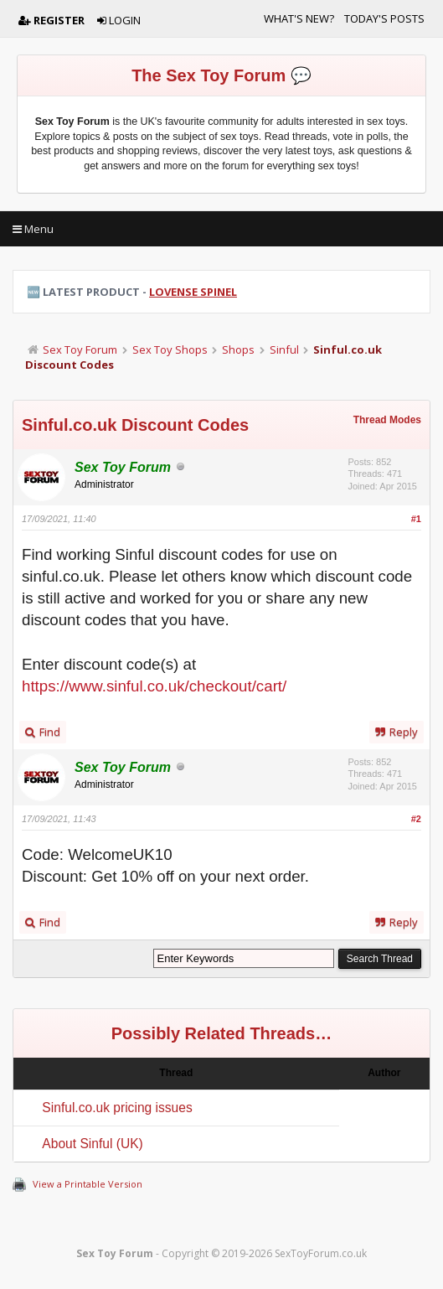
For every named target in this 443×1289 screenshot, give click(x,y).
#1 (416, 519)
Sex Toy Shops (170, 349)
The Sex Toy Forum (208, 75)
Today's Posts (384, 18)
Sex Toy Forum (80, 349)
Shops (238, 349)
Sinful (284, 349)
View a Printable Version (87, 1184)
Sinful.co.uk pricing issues (117, 1107)
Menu (33, 228)
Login (119, 20)
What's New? (299, 18)
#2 (416, 819)
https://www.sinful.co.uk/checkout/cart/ (154, 686)
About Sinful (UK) (92, 1143)
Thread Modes (387, 420)
